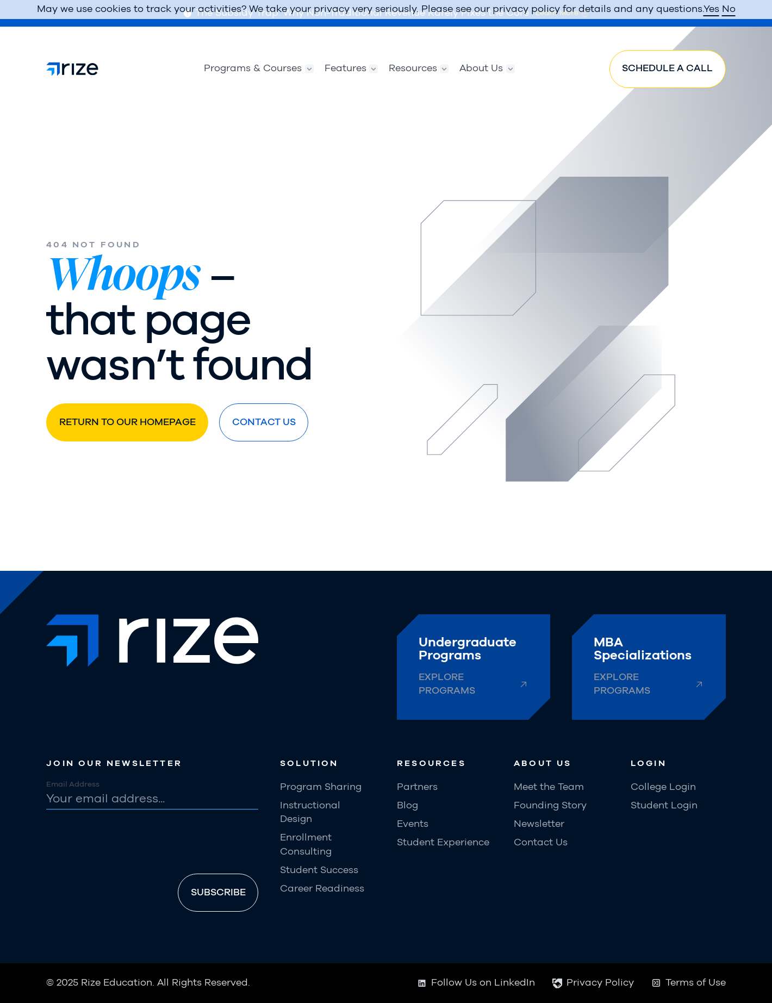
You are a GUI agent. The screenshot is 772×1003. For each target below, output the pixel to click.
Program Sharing (321, 787)
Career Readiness (322, 889)
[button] (253, 69)
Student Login (664, 806)
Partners (417, 787)
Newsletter (539, 824)
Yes (711, 9)
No (729, 9)
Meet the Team (549, 787)
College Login (663, 787)
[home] (72, 69)
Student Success (319, 870)
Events (412, 824)
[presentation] (128, 844)
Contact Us (541, 843)
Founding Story (550, 806)
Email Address (72, 784)
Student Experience (443, 843)
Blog (407, 806)
